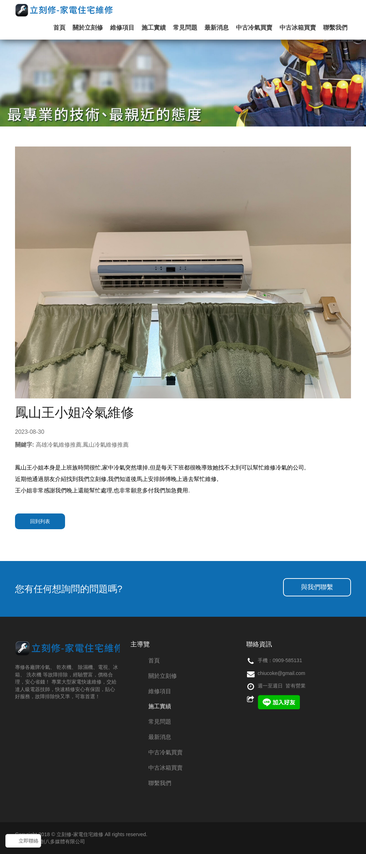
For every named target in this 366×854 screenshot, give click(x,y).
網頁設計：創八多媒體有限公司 (50, 841)
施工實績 (154, 27)
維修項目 (122, 27)
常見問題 (185, 27)
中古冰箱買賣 (298, 27)
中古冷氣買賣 (254, 27)
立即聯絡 (29, 841)
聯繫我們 (335, 27)
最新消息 (216, 27)
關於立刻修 (88, 27)
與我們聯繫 (317, 587)
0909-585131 (287, 660)
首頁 (59, 27)
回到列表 (40, 521)
